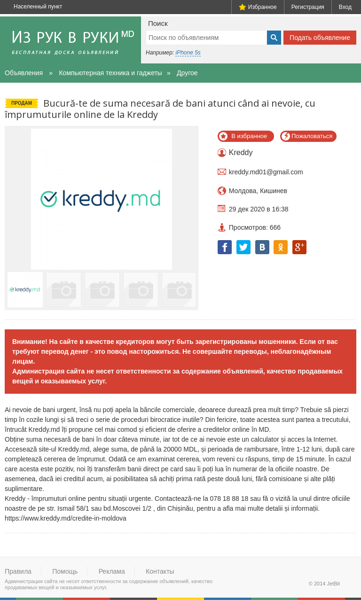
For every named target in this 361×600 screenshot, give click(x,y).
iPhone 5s (187, 52)
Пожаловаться (311, 136)
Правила (18, 571)
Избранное (258, 7)
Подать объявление (320, 37)
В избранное (249, 136)
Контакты (160, 571)
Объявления (24, 73)
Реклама (112, 571)
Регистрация (307, 7)
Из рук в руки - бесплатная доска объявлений (70, 39)
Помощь (65, 571)
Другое (187, 73)
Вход (345, 7)
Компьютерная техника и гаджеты (110, 73)
